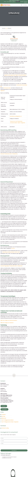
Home (6, 28)
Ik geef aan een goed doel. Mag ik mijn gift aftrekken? (15, 75)
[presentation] (8, 447)
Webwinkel (25, 1)
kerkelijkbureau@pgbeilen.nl (16, 116)
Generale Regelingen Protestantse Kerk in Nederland (11, 265)
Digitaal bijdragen (5, 453)
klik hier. (13, 248)
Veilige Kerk (25, 2)
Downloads (22, 1)
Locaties (14, 1)
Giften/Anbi (18, 1)
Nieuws (5, 1)
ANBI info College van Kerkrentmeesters (8, 320)
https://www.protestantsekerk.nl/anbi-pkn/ (11, 252)
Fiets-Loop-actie (9, 1)
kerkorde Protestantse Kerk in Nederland (8, 153)
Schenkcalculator (7, 87)
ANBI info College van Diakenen (7, 322)
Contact (2, 381)
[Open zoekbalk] (21, 5)
